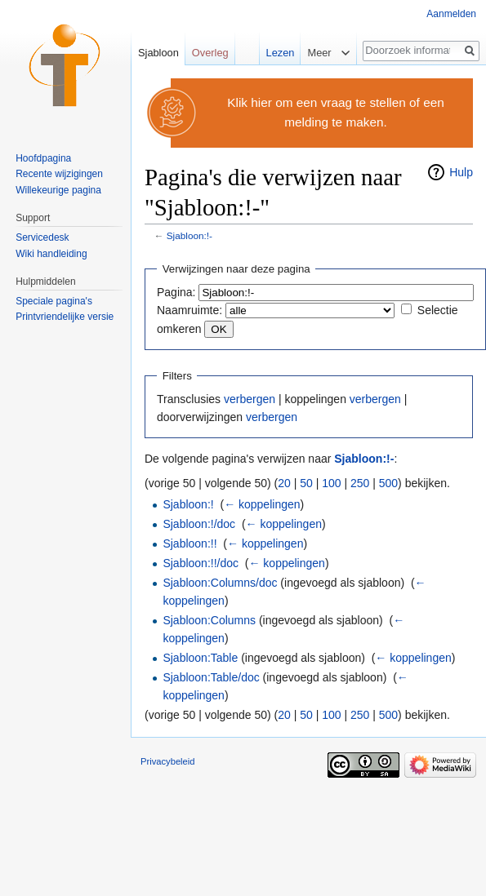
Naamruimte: (189, 310)
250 (359, 483)
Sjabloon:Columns (209, 620)
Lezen (277, 53)
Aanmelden (451, 14)
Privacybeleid (167, 761)
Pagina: (176, 292)
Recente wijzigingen (59, 174)
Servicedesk (42, 237)
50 (306, 483)
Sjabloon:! (188, 504)
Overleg (210, 53)
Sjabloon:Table (200, 657)
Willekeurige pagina (58, 190)
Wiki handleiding (51, 253)
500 (388, 483)
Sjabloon (158, 53)
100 (331, 483)
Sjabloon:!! (189, 543)
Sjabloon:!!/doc (201, 563)
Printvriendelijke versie (65, 316)
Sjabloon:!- (189, 235)
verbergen (249, 399)
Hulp (461, 172)
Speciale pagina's (54, 301)
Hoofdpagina (43, 158)
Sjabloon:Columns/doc (220, 582)
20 (284, 483)
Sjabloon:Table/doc (211, 677)
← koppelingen (262, 504)
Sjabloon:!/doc (199, 523)
